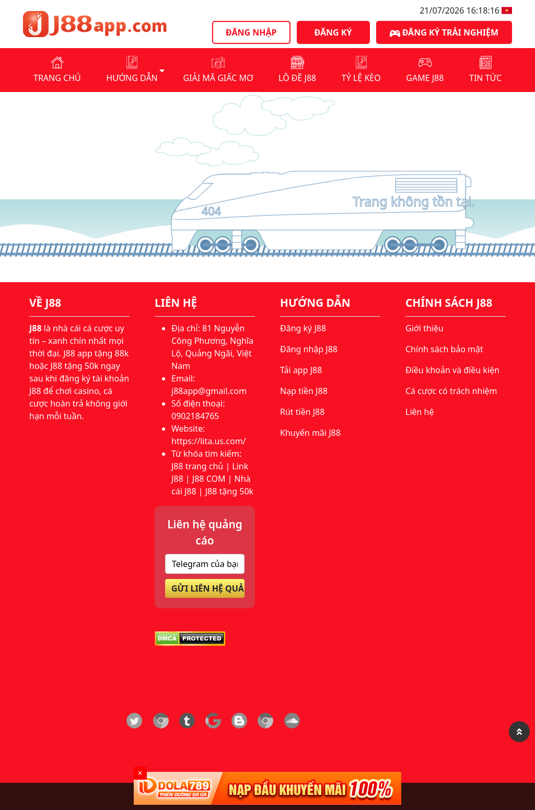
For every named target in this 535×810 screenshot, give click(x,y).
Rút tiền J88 (302, 412)
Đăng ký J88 (303, 328)
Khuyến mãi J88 (310, 432)
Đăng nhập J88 (309, 349)
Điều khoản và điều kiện (452, 370)
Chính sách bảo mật (444, 349)
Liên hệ (419, 412)
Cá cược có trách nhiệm (451, 391)
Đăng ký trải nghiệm (444, 33)
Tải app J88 (301, 370)
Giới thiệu (424, 328)
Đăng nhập (251, 32)
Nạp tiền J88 (304, 391)
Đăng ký (333, 32)
